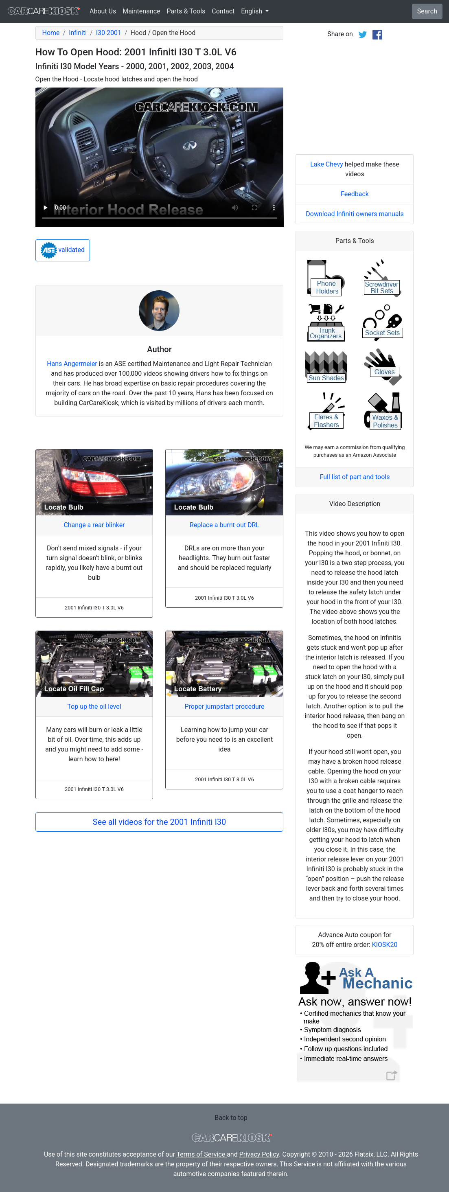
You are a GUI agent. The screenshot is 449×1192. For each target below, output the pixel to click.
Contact (223, 11)
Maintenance (141, 11)
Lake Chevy (326, 164)
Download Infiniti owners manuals (354, 214)
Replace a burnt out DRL (224, 525)
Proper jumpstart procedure (224, 706)
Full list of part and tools (355, 477)
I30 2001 (108, 33)
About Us (103, 11)
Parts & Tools (186, 11)
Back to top (231, 1118)
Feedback (355, 194)
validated (63, 250)
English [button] (252, 11)
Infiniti (78, 33)
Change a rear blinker (94, 525)
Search (427, 11)
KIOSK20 (385, 945)
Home (51, 33)
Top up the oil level (94, 706)
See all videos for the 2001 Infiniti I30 (159, 822)
